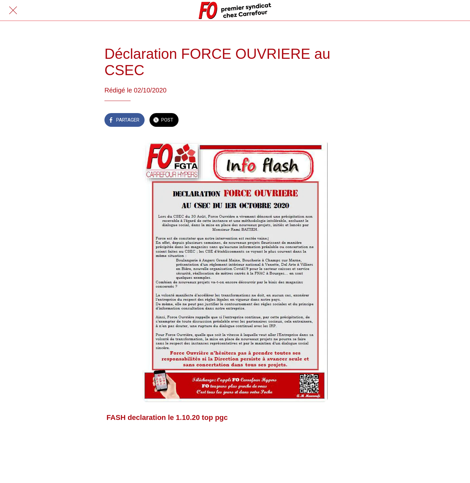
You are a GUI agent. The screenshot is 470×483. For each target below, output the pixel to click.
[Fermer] (13, 10)
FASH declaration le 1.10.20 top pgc (167, 417)
